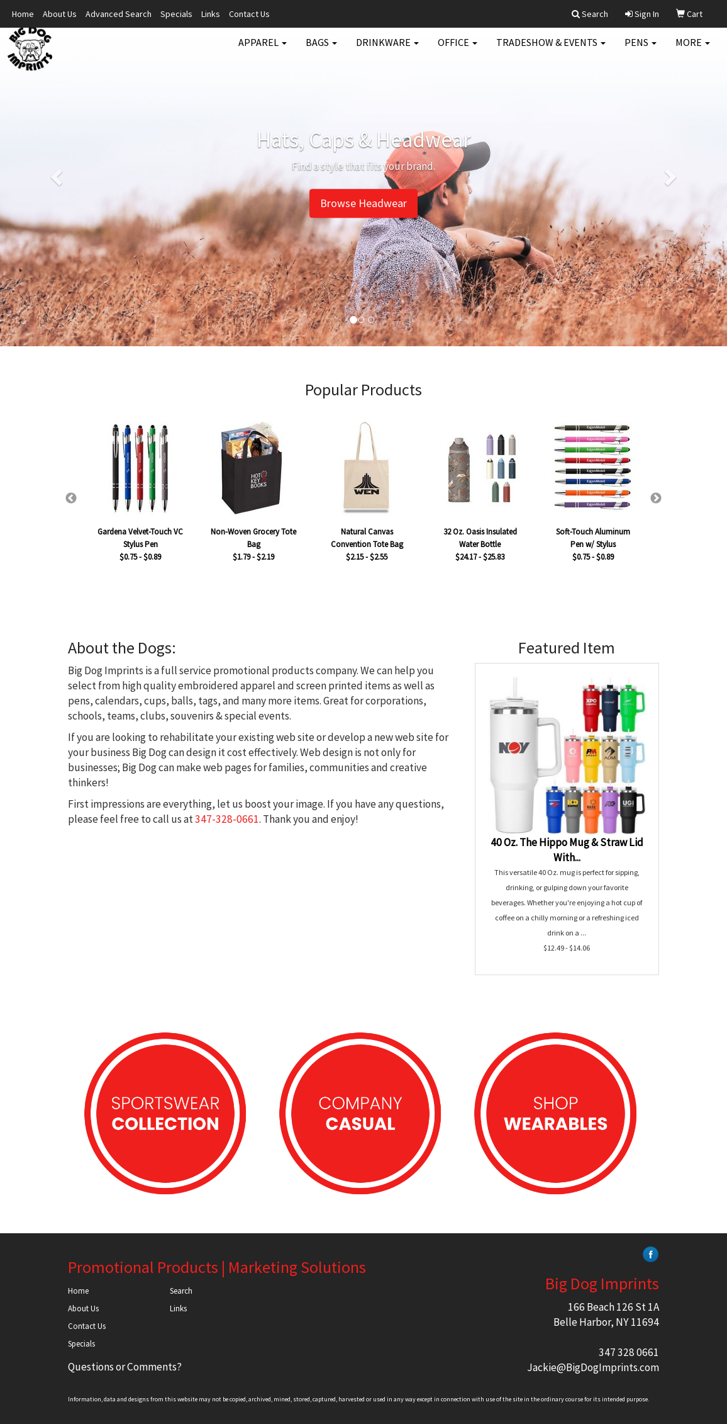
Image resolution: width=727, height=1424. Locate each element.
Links (210, 14)
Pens (640, 50)
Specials (176, 14)
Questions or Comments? (125, 1367)
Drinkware (387, 50)
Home (23, 14)
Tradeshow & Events (551, 50)
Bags (321, 50)
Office (457, 50)
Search (181, 1291)
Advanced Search (119, 14)
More (692, 50)
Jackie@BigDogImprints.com (593, 1367)
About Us (60, 14)
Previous (71, 498)
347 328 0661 (629, 1352)
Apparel (262, 50)
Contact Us (249, 14)
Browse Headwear (363, 203)
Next (656, 498)
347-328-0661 (227, 819)
